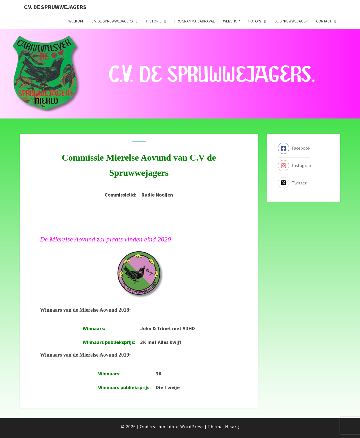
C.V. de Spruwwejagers (55, 6)
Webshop (231, 21)
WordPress (192, 426)
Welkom (75, 21)
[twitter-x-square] (292, 182)
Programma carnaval (194, 21)
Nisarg (232, 426)
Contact (324, 21)
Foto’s (254, 21)
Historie (153, 21)
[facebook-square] (294, 148)
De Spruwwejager (291, 21)
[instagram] (295, 165)
